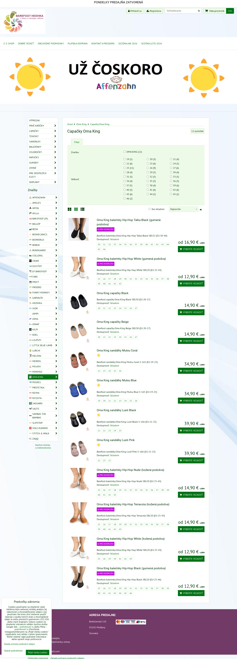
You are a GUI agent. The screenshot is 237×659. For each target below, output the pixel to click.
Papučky (43, 157)
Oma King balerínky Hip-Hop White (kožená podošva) (131, 538)
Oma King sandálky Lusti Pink (116, 440)
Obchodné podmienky (51, 43)
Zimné (43, 167)
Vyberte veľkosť (191, 249)
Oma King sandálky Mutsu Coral (117, 350)
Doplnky (43, 182)
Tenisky (43, 136)
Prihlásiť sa (134, 10)
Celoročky (43, 152)
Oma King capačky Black (112, 293)
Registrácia (154, 10)
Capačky (43, 130)
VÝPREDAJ (34, 120)
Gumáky (43, 162)
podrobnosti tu (27, 626)
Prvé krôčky (43, 125)
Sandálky (43, 141)
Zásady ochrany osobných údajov (19, 644)
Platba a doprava (78, 43)
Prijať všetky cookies (37, 652)
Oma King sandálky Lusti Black (116, 410)
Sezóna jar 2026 (127, 43)
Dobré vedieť (26, 43)
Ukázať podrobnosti (13, 650)
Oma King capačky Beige (113, 322)
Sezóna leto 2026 (151, 43)
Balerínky (43, 146)
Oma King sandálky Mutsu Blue (116, 380)
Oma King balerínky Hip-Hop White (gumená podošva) (131, 258)
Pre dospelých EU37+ (43, 175)
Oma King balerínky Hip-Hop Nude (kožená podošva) (130, 470)
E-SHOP (8, 43)
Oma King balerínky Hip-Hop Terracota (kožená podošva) (133, 504)
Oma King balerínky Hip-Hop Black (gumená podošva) (131, 568)
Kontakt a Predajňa (102, 43)
